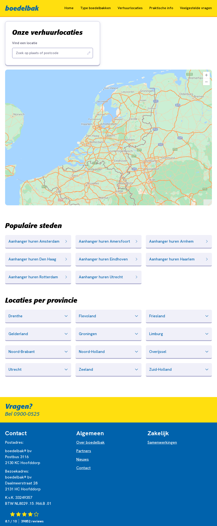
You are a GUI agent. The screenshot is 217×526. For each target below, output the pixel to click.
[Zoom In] (206, 75)
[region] (108, 137)
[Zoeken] (88, 53)
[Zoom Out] (206, 81)
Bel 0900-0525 (22, 414)
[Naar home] (22, 8)
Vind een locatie (24, 43)
